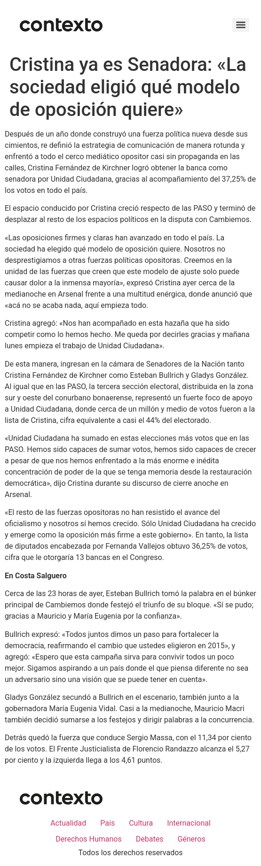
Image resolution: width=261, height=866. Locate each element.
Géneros (191, 839)
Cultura (141, 823)
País (107, 823)
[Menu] (240, 25)
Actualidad (68, 823)
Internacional (189, 823)
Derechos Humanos (88, 839)
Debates (150, 839)
